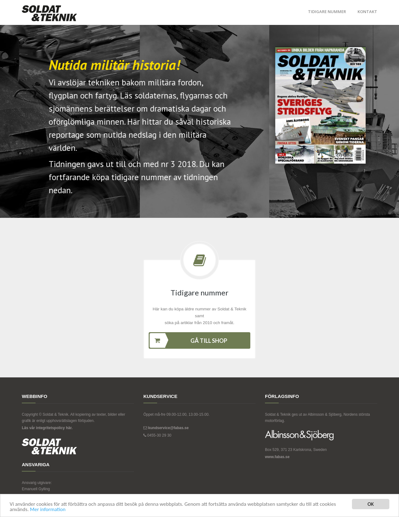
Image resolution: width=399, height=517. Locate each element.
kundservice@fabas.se (168, 428)
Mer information (47, 509)
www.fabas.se (277, 457)
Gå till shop (188, 340)
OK (371, 504)
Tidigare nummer (327, 11)
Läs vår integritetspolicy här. (47, 428)
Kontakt (367, 11)
